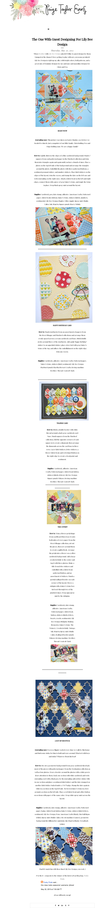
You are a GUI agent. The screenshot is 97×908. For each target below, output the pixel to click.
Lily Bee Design (54, 54)
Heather (42, 54)
